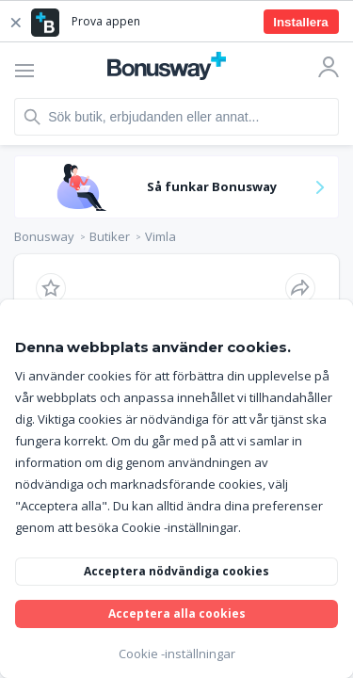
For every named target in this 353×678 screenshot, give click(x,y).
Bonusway (44, 236)
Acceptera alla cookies (177, 613)
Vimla (160, 236)
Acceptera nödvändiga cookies (176, 571)
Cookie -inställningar (177, 653)
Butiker (109, 236)
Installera (301, 22)
